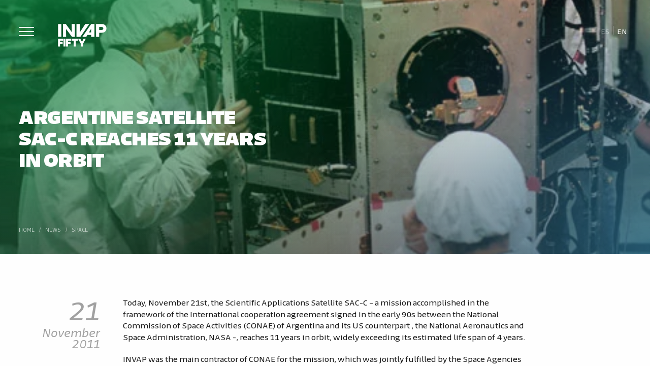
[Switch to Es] (605, 31)
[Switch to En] (622, 31)
